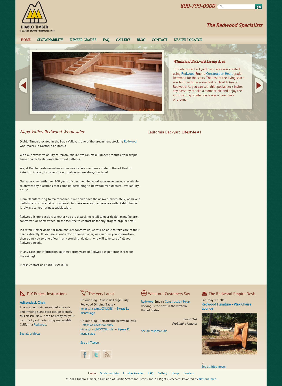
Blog (141, 39)
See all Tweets (90, 343)
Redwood (188, 74)
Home (26, 39)
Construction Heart (219, 74)
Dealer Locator (188, 39)
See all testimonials (154, 331)
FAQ (106, 39)
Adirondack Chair (32, 303)
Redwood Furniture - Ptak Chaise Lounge (226, 306)
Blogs (175, 373)
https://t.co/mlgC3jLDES (96, 309)
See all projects (30, 334)
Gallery (123, 39)
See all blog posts (214, 367)
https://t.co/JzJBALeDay (97, 325)
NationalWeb (207, 379)
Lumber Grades (83, 39)
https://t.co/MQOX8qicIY (96, 330)
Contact (159, 39)
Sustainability (50, 39)
